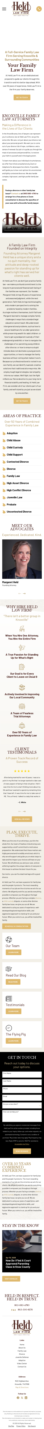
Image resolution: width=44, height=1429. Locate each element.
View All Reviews (22, 819)
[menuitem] (11, 1426)
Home (22, 1344)
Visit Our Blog (11, 1279)
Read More (13, 982)
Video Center (22, 1363)
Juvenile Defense (22, 1357)
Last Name (7, 1081)
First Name (7, 1073)
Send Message (22, 1151)
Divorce (22, 1354)
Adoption (22, 1360)
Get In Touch (22, 97)
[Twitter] (22, 1398)
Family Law (22, 1351)
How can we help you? (11, 1112)
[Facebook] (18, 1398)
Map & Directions (22, 1387)
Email (5, 1096)
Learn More (13, 952)
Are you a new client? (10, 1104)
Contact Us (22, 1367)
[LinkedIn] (26, 1398)
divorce (38, 898)
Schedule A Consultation (16, 926)
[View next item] (24, 593)
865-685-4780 (21, 1305)
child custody (9, 901)
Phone (5, 1089)
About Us (22, 1348)
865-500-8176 (25, 1310)
